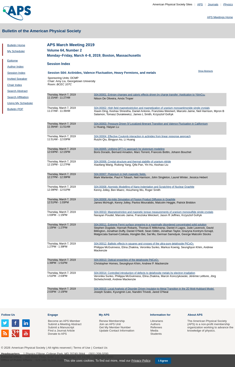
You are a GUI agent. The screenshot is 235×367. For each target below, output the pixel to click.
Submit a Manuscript (61, 327)
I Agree (163, 360)
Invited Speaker (17, 78)
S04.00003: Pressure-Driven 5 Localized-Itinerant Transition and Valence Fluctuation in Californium (151, 123)
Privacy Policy (140, 360)
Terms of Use (81, 347)
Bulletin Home (16, 45)
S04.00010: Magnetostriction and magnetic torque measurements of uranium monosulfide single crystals (153, 212)
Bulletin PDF (15, 109)
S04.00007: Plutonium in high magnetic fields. (120, 174)
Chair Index (14, 85)
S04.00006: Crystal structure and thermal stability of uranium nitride (132, 161)
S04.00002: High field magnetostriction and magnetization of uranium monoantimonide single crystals (152, 107)
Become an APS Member (64, 321)
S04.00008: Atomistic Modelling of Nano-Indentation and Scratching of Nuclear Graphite (144, 186)
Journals (213, 4)
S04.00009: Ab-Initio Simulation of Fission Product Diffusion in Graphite (134, 199)
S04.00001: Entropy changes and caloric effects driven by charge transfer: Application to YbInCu (149, 94)
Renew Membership (112, 321)
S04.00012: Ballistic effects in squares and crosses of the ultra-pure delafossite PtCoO (144, 243)
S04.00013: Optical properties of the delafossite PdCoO (126, 259)
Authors (155, 324)
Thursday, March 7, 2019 (61, 94)
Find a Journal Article (61, 330)
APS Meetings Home (220, 17)
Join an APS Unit (110, 324)
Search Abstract (17, 91)
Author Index (15, 66)
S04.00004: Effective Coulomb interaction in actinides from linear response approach (142, 136)
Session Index (16, 72)
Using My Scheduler (20, 103)
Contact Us (100, 347)
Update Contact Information (116, 330)
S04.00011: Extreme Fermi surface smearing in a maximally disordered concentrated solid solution (150, 224)
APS (200, 4)
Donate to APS (57, 333)
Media (154, 330)
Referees (156, 327)
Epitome (12, 60)
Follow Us (8, 314)
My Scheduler (16, 51)
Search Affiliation (18, 97)
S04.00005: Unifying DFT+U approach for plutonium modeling (129, 148)
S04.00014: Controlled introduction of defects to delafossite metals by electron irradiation (144, 272)
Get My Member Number (115, 327)
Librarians (156, 321)
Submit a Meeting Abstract (64, 324)
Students (156, 333)
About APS (195, 314)
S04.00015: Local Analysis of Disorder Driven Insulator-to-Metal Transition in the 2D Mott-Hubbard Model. (154, 288)
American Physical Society (28, 347)
